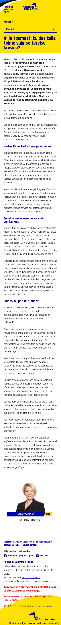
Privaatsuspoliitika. (44, 606)
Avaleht (7, 22)
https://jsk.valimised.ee (42, 581)
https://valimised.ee (31, 577)
